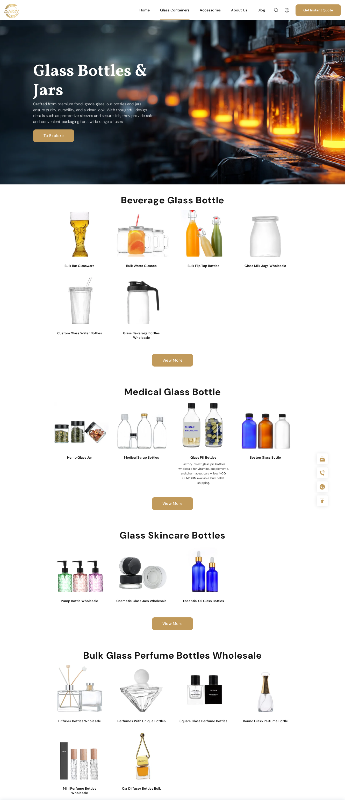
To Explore (51, 135)
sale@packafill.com (322, 458)
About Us (239, 10)
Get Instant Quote (318, 10)
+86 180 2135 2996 (322, 472)
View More (172, 360)
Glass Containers (174, 10)
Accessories (210, 10)
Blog (261, 10)
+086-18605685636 (322, 486)
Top (322, 500)
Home (144, 10)
